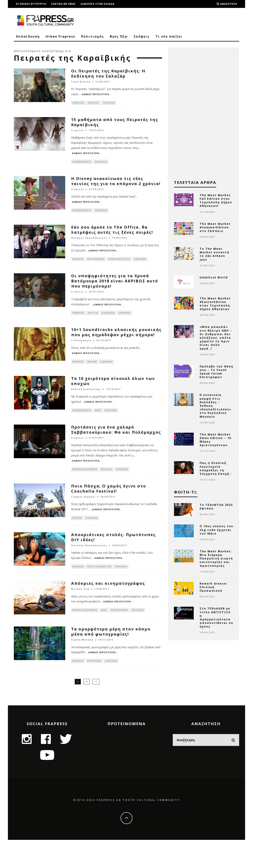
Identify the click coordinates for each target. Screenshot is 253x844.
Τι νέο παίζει (169, 36)
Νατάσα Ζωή (80, 593)
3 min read (106, 364)
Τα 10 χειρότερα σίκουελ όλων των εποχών (113, 383)
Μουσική (92, 364)
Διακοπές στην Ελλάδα (97, 4)
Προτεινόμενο (95, 260)
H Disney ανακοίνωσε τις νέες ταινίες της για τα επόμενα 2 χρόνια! (115, 182)
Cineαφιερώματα (82, 162)
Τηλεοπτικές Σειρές (119, 260)
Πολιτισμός (92, 36)
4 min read (111, 666)
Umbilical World (214, 277)
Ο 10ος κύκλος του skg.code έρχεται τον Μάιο (216, 529)
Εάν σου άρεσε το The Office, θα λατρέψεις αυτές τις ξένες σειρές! (112, 231)
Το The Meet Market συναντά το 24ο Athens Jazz (214, 254)
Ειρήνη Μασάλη (82, 644)
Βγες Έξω (119, 36)
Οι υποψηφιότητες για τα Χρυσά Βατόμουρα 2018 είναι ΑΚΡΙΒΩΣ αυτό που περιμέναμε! (114, 283)
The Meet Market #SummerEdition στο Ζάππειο (215, 227)
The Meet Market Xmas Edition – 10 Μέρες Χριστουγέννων (215, 439)
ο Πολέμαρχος (81, 343)
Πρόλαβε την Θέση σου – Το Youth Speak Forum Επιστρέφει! (216, 371)
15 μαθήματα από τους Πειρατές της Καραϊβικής (114, 122)
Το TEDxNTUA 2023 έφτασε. (216, 506)
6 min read (92, 522)
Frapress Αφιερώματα (85, 473)
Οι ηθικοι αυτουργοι (31, 4)
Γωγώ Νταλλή (81, 81)
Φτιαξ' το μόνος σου (99, 571)
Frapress (77, 131)
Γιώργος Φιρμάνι (83, 500)
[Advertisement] (203, 112)
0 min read (101, 162)
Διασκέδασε (108, 315)
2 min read (101, 211)
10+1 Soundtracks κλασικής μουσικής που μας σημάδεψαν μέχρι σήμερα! (116, 334)
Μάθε (98, 413)
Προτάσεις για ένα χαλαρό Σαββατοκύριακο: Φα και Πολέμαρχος (116, 433)
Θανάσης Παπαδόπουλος (89, 239)
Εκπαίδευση (28, 36)
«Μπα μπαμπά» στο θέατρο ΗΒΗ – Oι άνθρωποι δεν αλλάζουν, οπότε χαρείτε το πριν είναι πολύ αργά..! (216, 337)
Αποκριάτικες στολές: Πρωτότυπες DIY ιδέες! (113, 541)
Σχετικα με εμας (63, 4)
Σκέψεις (142, 36)
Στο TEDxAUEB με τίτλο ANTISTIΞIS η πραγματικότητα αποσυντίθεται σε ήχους (216, 617)
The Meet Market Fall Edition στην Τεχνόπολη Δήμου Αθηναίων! (216, 200)
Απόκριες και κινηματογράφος (108, 588)
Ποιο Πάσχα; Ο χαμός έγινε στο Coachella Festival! (108, 492)
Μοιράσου (93, 103)
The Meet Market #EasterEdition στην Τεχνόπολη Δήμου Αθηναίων (215, 303)
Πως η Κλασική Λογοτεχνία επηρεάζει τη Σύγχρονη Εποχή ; (216, 468)
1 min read (109, 103)
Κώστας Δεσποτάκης (86, 392)
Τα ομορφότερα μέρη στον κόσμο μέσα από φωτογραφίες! (111, 636)
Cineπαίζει (78, 103)
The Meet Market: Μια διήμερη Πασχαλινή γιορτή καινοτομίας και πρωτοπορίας (216, 558)
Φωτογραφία (94, 666)
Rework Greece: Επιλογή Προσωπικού (214, 587)
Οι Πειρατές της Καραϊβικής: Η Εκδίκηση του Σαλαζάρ (108, 73)
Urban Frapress (60, 36)
